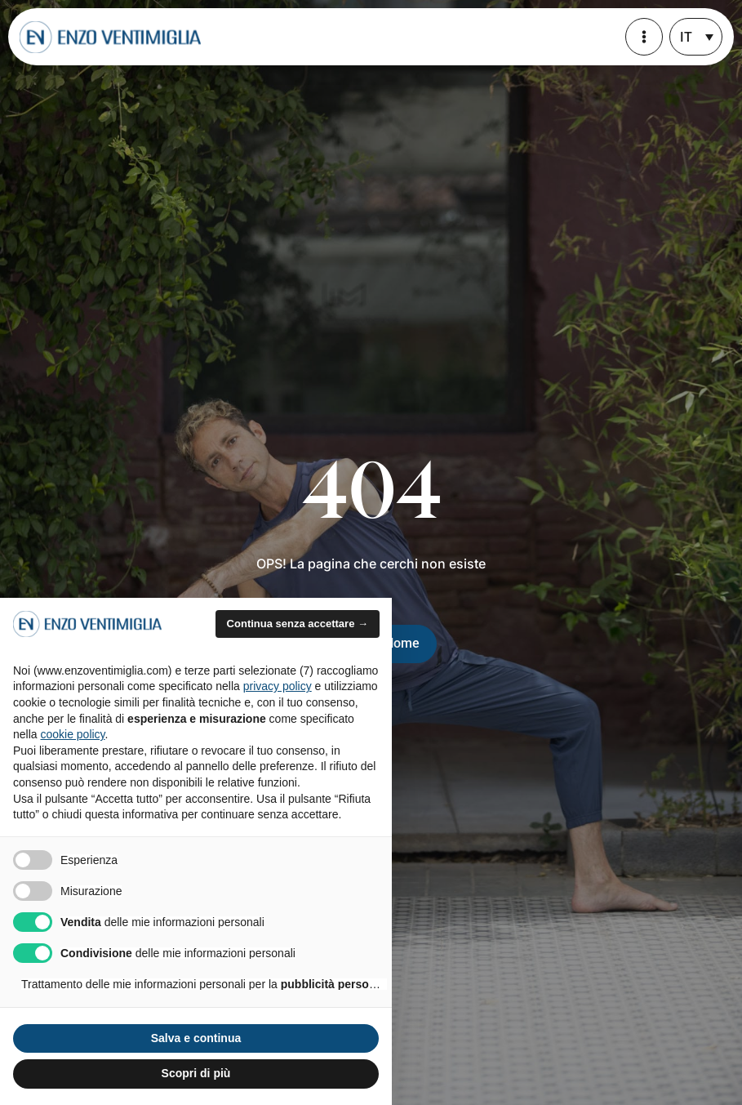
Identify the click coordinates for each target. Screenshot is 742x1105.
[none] (695, 37)
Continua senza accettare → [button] (297, 623)
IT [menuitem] (686, 37)
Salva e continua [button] (196, 1038)
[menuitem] (695, 37)
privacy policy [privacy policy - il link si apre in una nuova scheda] (277, 686)
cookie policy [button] (72, 734)
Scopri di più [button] (196, 1073)
